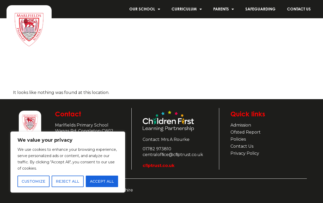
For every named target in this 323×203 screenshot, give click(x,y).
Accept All (102, 181)
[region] (67, 162)
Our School (144, 9)
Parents (223, 9)
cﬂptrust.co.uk (158, 165)
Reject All (67, 181)
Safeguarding (260, 9)
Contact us (299, 9)
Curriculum (187, 9)
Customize (33, 181)
